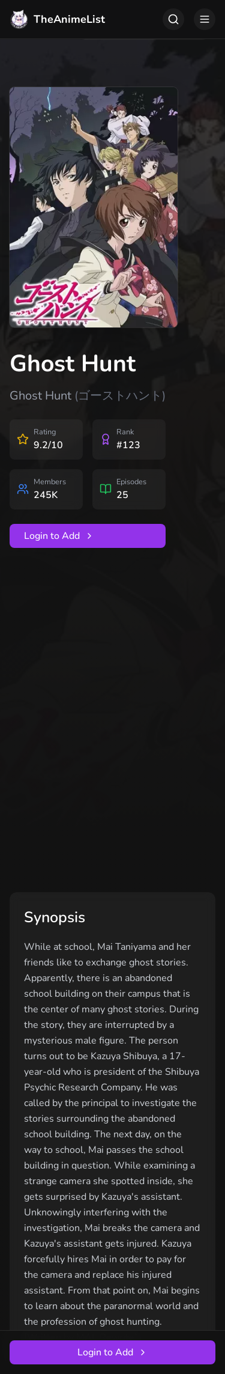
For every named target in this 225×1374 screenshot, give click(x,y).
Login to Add (59, 536)
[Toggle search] (173, 19)
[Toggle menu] (204, 19)
